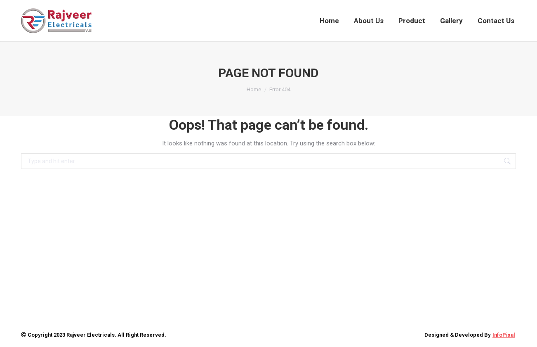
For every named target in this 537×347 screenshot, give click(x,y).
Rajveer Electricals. (91, 335)
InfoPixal (503, 335)
